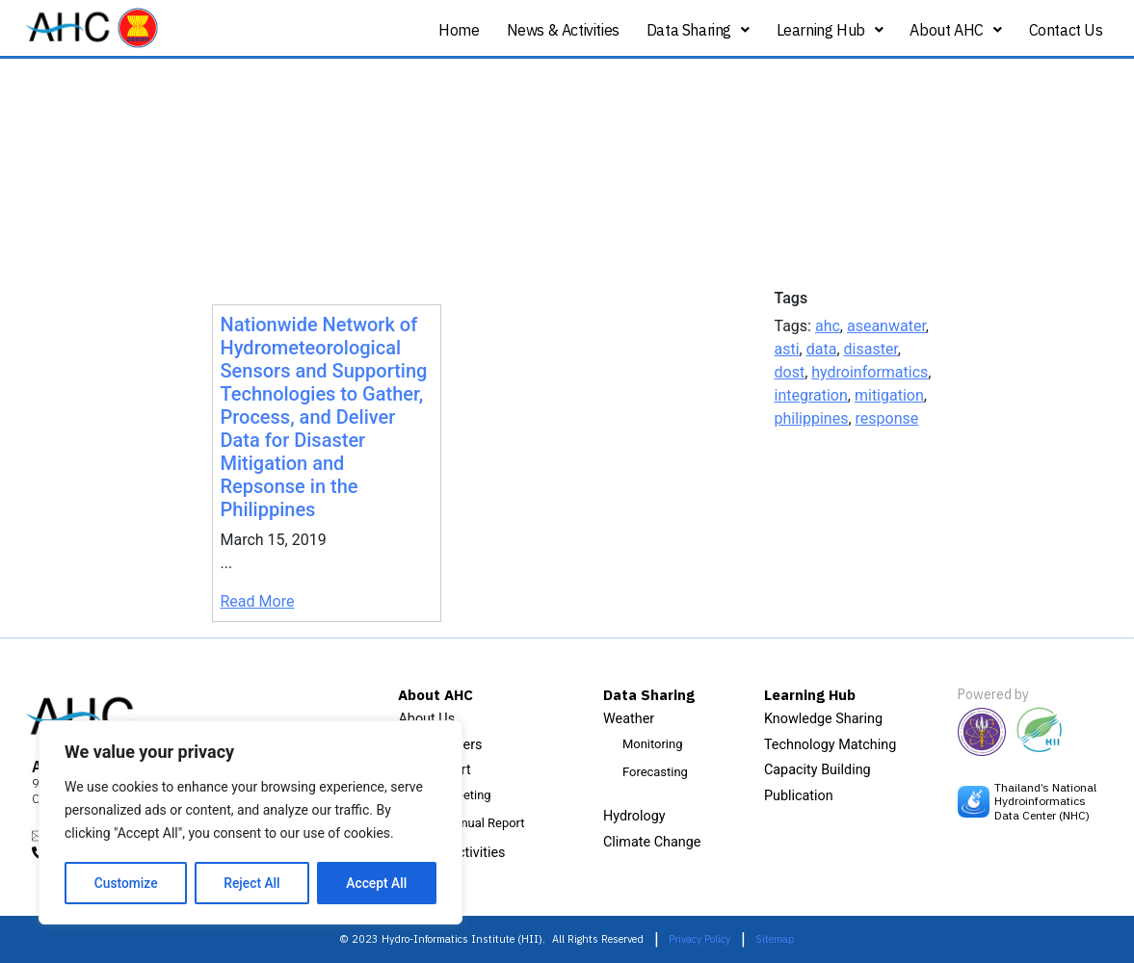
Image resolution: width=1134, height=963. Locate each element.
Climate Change (652, 842)
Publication (798, 796)
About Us (426, 719)
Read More (258, 601)
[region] (250, 823)
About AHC (955, 29)
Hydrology (634, 816)
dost (790, 372)
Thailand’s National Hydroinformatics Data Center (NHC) (1045, 801)
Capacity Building (817, 770)
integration (811, 395)
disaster (871, 349)
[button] (698, 30)
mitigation (889, 395)
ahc (827, 326)
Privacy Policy (699, 939)
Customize (125, 883)
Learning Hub (830, 29)
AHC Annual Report (470, 823)
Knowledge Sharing (823, 719)
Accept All (377, 883)
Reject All (252, 883)
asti (787, 349)
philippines (812, 418)
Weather (628, 719)
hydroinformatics (869, 372)
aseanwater (886, 326)
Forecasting (655, 772)
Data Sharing (698, 29)
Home (458, 29)
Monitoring (652, 744)
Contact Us (1066, 29)
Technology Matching (830, 745)
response (887, 418)
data (821, 349)
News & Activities (563, 29)
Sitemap (775, 939)
